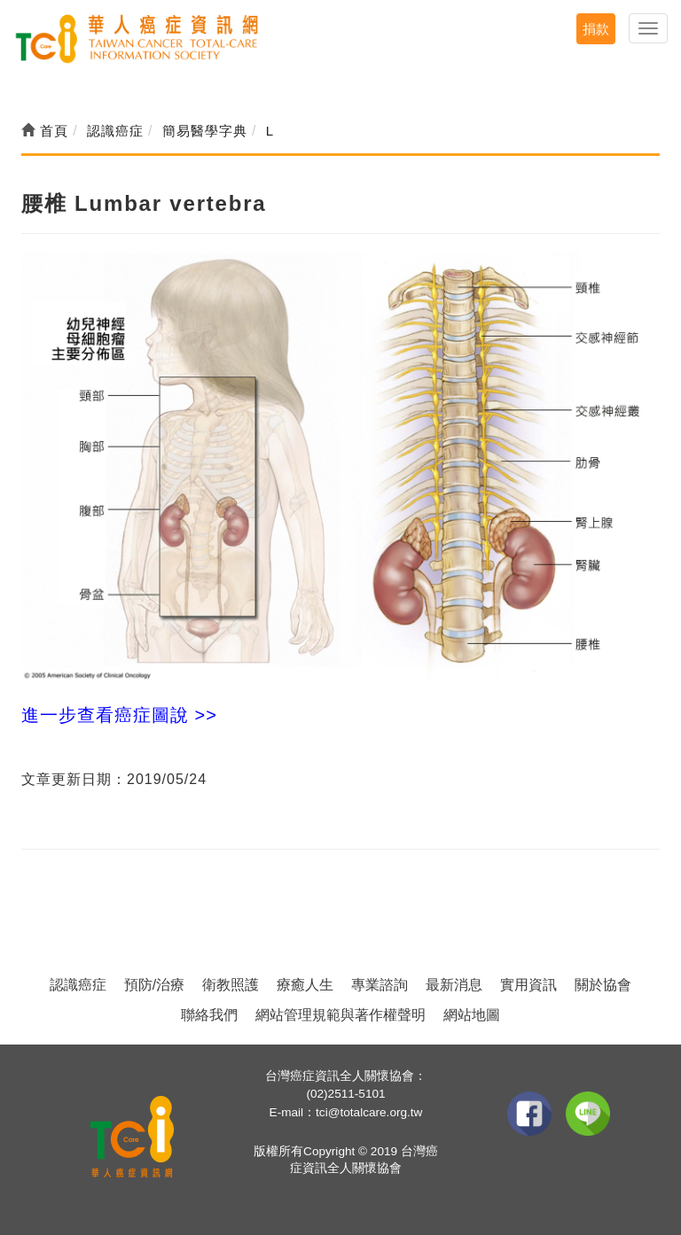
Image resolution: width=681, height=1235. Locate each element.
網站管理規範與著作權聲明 (340, 1014)
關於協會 (603, 984)
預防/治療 (154, 984)
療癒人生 (305, 984)
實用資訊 (528, 984)
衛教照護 (230, 984)
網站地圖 (471, 1014)
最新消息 (454, 984)
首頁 (44, 130)
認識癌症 (78, 984)
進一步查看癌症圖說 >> (119, 715)
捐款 (596, 28)
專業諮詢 (379, 984)
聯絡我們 (209, 1014)
